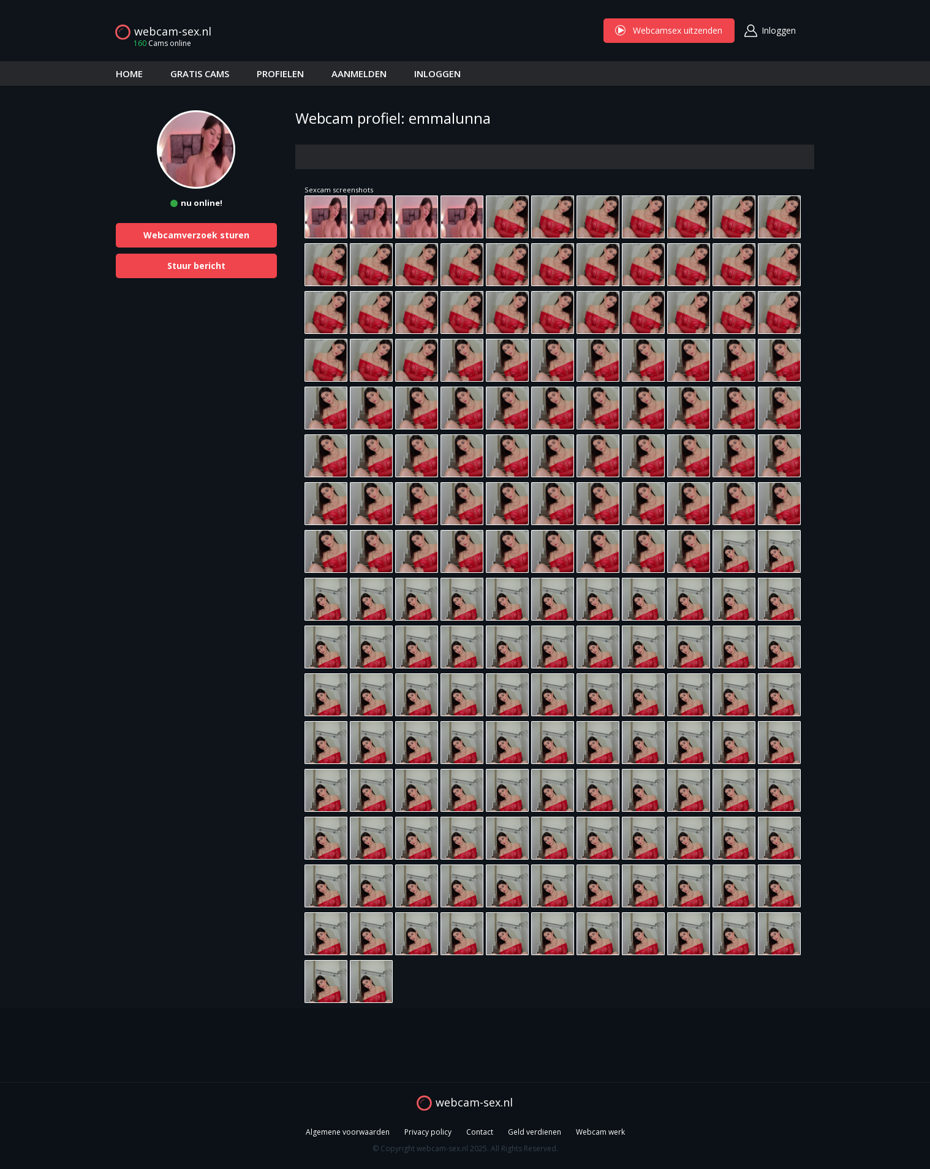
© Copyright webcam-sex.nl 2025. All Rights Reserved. (465, 1148)
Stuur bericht (196, 265)
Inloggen (779, 30)
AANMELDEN (359, 73)
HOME (129, 73)
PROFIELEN (280, 73)
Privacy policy (428, 1132)
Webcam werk (600, 1132)
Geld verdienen (534, 1132)
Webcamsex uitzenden (669, 30)
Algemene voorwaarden (348, 1132)
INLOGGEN (437, 73)
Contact (479, 1132)
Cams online (158, 43)
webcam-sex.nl (172, 31)
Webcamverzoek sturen (196, 235)
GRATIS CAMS (199, 73)
